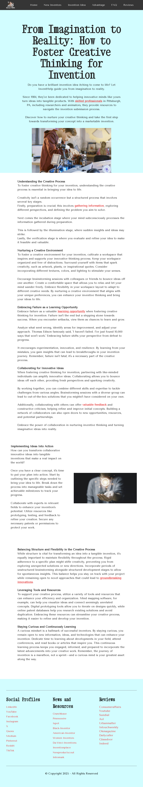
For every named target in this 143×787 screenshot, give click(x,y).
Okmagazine (107, 731)
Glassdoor (106, 739)
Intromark (58, 757)
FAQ (114, 5)
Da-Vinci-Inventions (65, 742)
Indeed (104, 743)
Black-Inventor (61, 728)
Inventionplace (62, 747)
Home (33, 5)
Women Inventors (63, 738)
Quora (10, 731)
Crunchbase (60, 713)
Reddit (10, 745)
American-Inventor (64, 733)
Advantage (98, 5)
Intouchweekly (108, 727)
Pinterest (11, 740)
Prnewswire (59, 718)
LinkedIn (11, 707)
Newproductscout (63, 752)
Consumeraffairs (110, 707)
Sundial (104, 715)
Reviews (128, 5)
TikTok (10, 750)
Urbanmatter (107, 723)
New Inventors (52, 5)
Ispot (56, 723)
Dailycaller (106, 735)
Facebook (12, 716)
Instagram (12, 721)
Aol (101, 719)
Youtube (104, 711)
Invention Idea (77, 5)
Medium (11, 736)
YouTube (11, 711)
